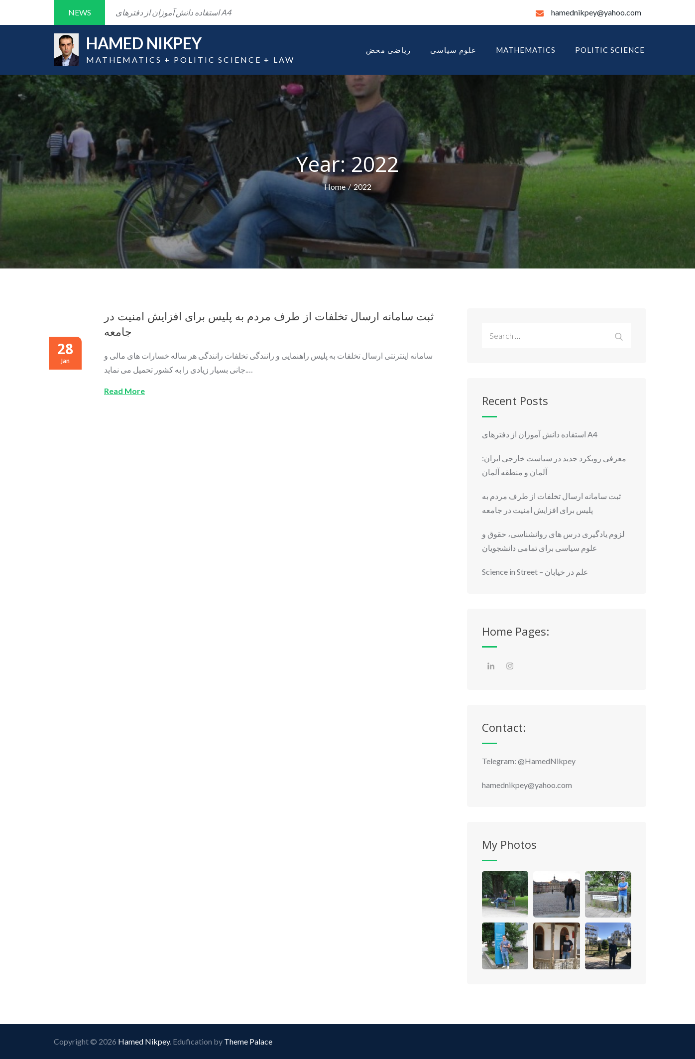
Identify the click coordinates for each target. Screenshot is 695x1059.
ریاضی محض (388, 49)
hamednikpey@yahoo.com (588, 12)
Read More (124, 391)
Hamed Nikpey (144, 43)
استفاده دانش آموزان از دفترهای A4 (540, 434)
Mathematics (526, 49)
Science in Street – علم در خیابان (535, 571)
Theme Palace (248, 1041)
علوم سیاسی (453, 49)
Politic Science (610, 49)
